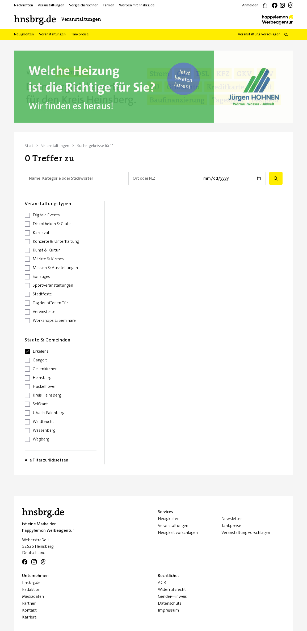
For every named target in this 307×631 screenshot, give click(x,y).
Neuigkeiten (168, 518)
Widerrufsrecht (172, 589)
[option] (153, 87)
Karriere (29, 617)
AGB (162, 582)
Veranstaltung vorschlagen (259, 34)
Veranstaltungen (173, 525)
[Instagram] (34, 562)
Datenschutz (169, 603)
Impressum (168, 610)
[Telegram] (43, 562)
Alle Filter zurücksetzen (46, 460)
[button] (286, 34)
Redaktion (31, 589)
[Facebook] (24, 562)
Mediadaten (33, 596)
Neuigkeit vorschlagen (178, 532)
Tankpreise (231, 525)
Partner (29, 603)
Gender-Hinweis (172, 596)
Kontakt (29, 610)
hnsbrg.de (31, 582)
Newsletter (231, 518)
